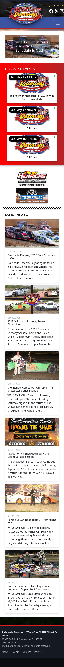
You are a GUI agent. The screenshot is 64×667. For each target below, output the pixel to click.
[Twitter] (57, 11)
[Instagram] (62, 11)
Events (15, 652)
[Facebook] (51, 11)
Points (38, 652)
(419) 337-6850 (9, 642)
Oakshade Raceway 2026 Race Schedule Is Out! (32, 46)
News (5, 652)
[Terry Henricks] (32, 178)
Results (27, 652)
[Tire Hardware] (32, 196)
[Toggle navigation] (57, 23)
